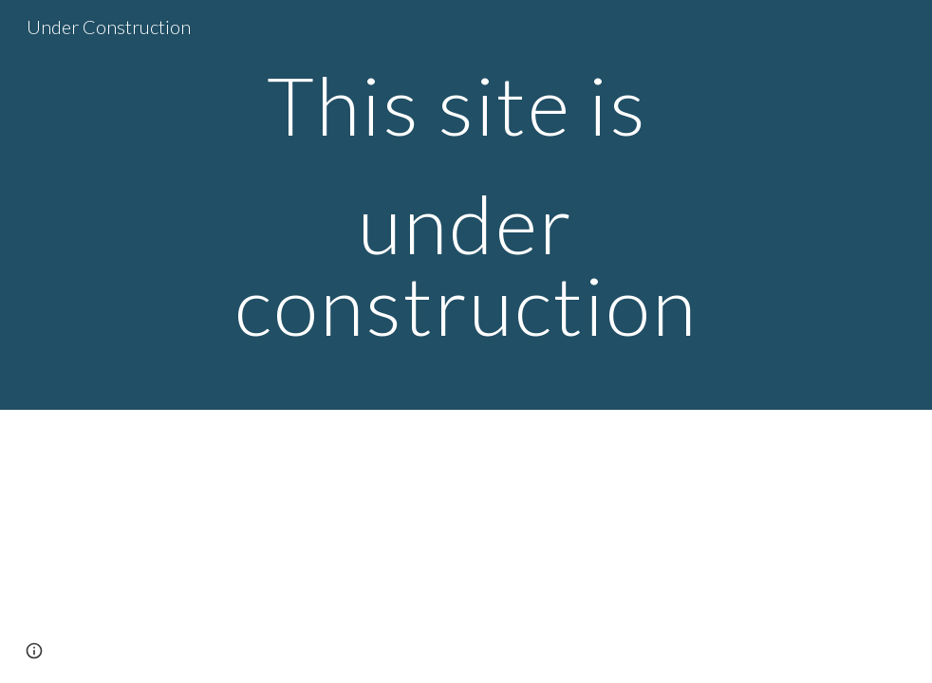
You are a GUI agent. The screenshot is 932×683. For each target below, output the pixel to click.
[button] (34, 650)
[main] (466, 205)
